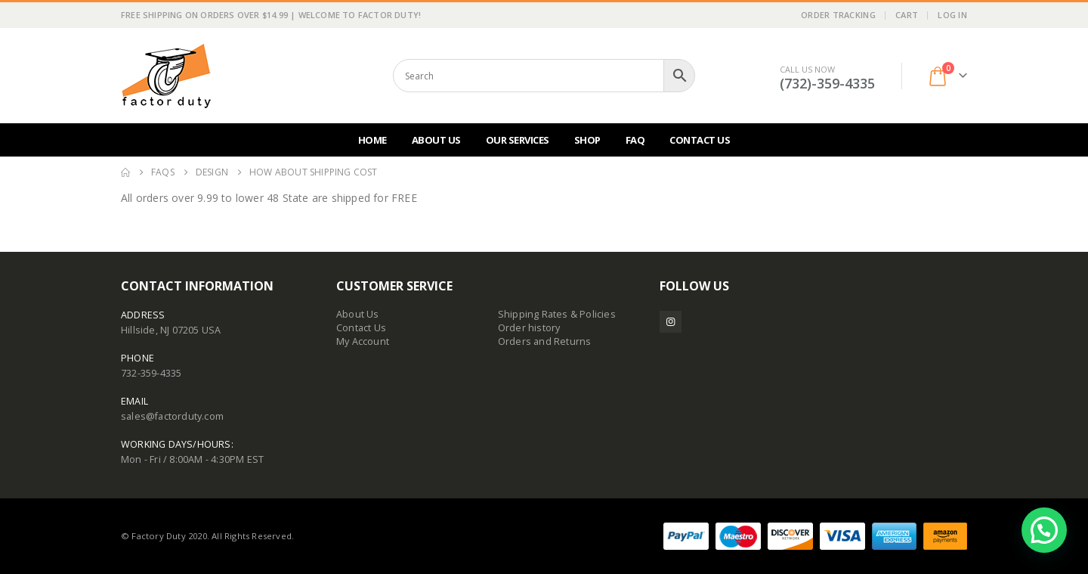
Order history (529, 327)
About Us (436, 140)
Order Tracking (838, 14)
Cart (906, 14)
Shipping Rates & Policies (557, 314)
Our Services (517, 140)
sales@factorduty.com (172, 416)
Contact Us (699, 140)
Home (372, 140)
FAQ (635, 140)
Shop (587, 140)
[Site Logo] (166, 75)
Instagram (671, 322)
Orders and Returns (545, 341)
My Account (362, 341)
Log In (952, 14)
